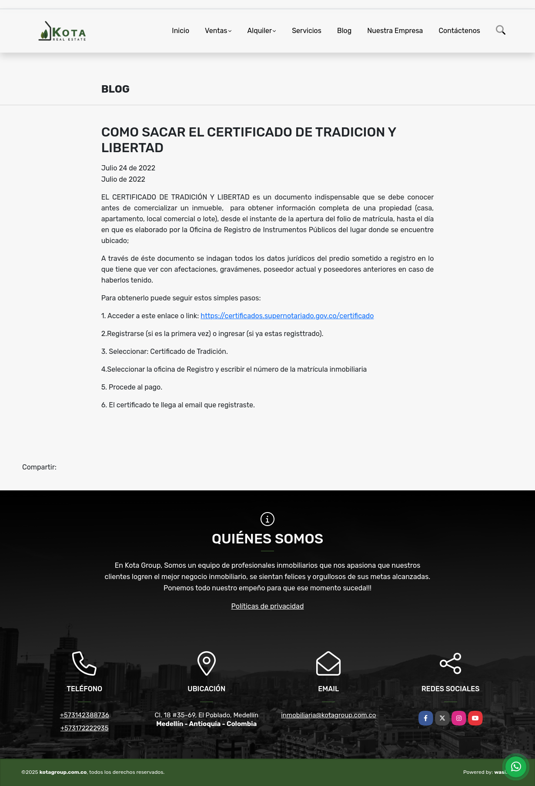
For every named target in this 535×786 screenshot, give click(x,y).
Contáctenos (459, 31)
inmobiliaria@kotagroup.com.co (328, 715)
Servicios (306, 31)
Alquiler (259, 31)
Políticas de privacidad (267, 606)
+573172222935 (84, 728)
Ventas (216, 31)
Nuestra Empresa (395, 31)
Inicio (180, 31)
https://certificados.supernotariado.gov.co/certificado (287, 316)
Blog (344, 31)
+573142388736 (84, 715)
